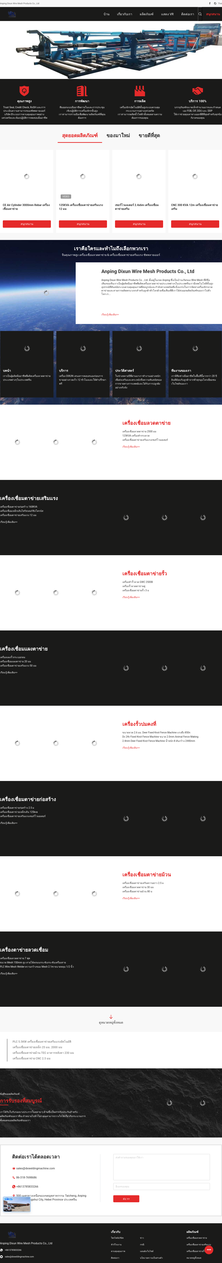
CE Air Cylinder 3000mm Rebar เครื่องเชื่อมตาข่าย (26, 207)
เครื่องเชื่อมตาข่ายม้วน (146, 875)
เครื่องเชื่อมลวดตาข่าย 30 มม (138, 887)
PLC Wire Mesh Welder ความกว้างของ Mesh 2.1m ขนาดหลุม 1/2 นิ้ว (37, 966)
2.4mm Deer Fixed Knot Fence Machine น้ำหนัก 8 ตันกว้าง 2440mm (158, 740)
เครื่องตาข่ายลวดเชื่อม (24, 950)
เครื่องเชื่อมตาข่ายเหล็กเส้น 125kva (19, 812)
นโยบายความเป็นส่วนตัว (151, 1258)
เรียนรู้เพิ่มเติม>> (110, 314)
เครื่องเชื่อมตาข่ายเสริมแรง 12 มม (18, 515)
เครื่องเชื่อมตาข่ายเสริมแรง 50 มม (18, 665)
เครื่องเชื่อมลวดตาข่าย (146, 423)
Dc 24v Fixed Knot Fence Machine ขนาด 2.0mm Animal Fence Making (160, 736)
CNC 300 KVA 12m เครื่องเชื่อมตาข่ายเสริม (194, 207)
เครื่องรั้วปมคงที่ (139, 724)
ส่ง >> (126, 1199)
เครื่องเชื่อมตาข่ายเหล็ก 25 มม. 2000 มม (37, 1047)
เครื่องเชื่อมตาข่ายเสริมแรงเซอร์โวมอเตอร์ (145, 439)
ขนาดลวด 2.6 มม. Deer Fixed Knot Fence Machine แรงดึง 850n (156, 732)
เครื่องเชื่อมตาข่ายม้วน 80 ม (137, 891)
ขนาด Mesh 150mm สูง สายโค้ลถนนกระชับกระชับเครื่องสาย (33, 962)
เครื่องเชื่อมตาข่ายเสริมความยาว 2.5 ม (143, 883)
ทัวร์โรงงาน (116, 1244)
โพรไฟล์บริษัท (117, 1238)
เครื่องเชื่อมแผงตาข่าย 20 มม (15, 661)
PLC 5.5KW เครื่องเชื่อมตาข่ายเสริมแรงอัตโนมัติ (42, 1041)
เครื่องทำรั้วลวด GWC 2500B (137, 582)
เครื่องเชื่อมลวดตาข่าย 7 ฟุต (15, 958)
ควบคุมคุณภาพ (118, 1251)
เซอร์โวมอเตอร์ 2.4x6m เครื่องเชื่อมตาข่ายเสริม (137, 207)
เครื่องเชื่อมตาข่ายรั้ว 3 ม (135, 590)
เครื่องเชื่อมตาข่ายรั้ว (144, 574)
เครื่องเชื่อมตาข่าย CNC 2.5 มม (32, 1058)
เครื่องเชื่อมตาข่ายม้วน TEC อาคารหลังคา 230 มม (43, 1053)
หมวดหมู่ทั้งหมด (194, 1258)
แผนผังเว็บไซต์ (146, 1251)
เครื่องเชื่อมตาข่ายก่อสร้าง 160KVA (18, 506)
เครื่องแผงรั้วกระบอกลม (12, 657)
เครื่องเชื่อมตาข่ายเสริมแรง (29, 498)
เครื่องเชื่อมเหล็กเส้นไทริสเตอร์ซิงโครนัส (21, 511)
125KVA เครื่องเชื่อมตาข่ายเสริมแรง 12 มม (81, 207)
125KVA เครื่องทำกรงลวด (136, 435)
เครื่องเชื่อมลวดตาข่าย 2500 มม (139, 431)
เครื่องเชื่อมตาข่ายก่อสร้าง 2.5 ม (17, 807)
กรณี (142, 1244)
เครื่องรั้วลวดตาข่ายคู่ (133, 586)
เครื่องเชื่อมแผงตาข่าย (24, 649)
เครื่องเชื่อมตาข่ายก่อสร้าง (28, 799)
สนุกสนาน (27, 224)
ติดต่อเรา (115, 1258)
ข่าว (142, 1238)
